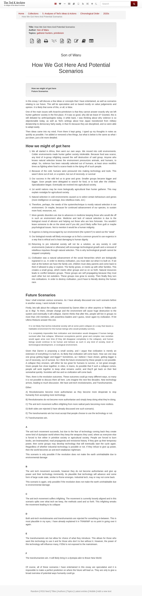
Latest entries (81, 591)
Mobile (92, 591)
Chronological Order (89, 13)
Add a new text (104, 591)
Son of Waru (43, 30)
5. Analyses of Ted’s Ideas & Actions (59, 13)
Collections (33, 13)
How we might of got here (44, 88)
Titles (53, 591)
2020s (106, 13)
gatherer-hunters (45, 33)
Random (35, 591)
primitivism (59, 33)
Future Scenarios (40, 91)
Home (21, 13)
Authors (61, 591)
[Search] (115, 3)
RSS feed (45, 591)
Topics (70, 591)
